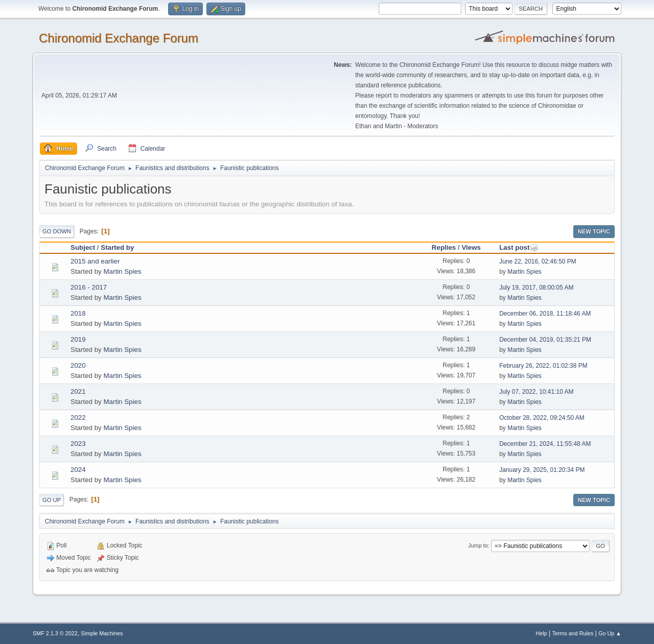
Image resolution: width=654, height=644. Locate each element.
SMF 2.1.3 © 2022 (55, 633)
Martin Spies (122, 271)
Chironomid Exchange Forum (118, 38)
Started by (117, 247)
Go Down (56, 231)
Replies (444, 247)
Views (471, 247)
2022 (78, 417)
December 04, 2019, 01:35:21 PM (545, 339)
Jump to (477, 545)
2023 (78, 443)
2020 (78, 365)
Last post (519, 247)
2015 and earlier (95, 261)
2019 (78, 339)
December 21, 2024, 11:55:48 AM (545, 443)
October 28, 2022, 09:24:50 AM (542, 417)
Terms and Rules (573, 633)
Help (541, 633)
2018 (78, 313)
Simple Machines (102, 633)
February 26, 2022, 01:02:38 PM (543, 365)
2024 (78, 469)
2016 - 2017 (89, 287)
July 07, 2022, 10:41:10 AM (536, 391)
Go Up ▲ (609, 633)
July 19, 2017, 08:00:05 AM (536, 287)
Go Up (51, 500)
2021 (78, 391)
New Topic (594, 231)
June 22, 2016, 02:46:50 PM (537, 261)
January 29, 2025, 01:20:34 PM (542, 469)
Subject (83, 247)
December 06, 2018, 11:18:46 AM (545, 313)
